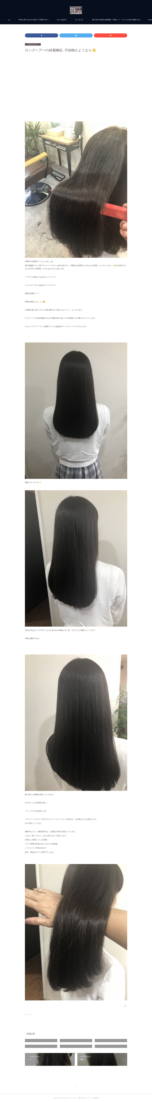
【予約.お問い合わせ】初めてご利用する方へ (64, 20)
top (41, 20)
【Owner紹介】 (93, 20)
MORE (108, 20)
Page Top (76, 1087)
